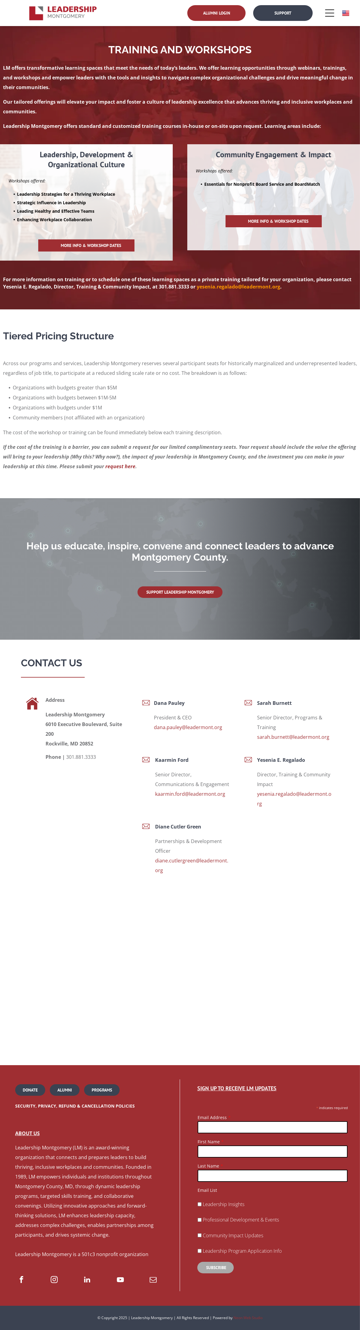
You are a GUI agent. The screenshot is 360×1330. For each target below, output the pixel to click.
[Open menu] (329, 13)
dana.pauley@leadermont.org (188, 727)
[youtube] (120, 1280)
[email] (153, 1280)
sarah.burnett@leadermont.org (293, 737)
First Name (209, 1142)
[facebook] (21, 1280)
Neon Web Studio (248, 1317)
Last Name (208, 1166)
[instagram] (54, 1280)
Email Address (212, 1117)
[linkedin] (87, 1280)
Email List (207, 1190)
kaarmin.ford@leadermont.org (190, 794)
